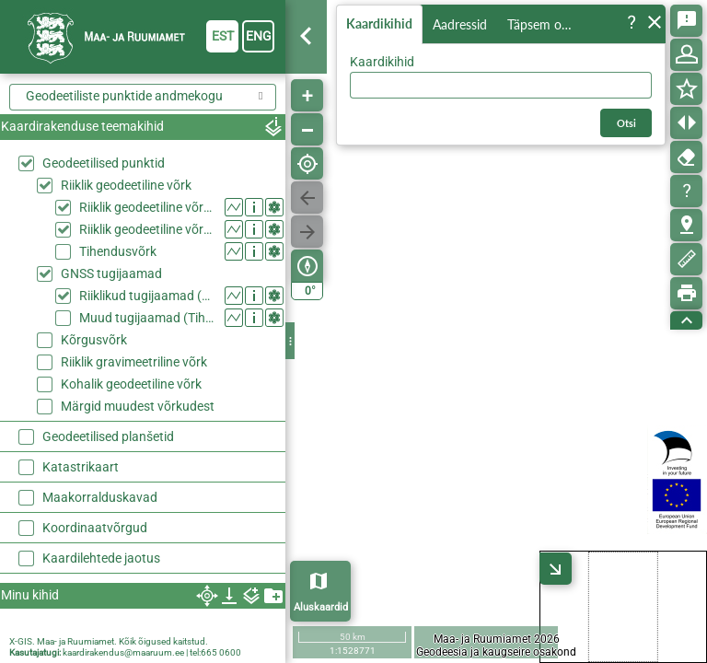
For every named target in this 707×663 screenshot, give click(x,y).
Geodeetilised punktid (103, 163)
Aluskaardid (321, 607)
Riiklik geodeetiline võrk (126, 185)
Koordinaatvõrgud (94, 527)
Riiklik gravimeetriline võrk (134, 362)
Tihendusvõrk (117, 251)
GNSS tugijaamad (111, 273)
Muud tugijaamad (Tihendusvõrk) (147, 317)
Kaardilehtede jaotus (101, 558)
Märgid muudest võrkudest (137, 406)
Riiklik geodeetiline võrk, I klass (147, 207)
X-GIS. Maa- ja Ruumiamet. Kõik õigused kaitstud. (108, 641)
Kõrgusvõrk (94, 339)
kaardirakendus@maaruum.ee (123, 652)
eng (259, 36)
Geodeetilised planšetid (108, 436)
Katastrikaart (80, 466)
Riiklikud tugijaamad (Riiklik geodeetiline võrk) (147, 295)
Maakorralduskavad (99, 497)
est (223, 36)
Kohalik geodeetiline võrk (131, 384)
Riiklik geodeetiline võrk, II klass (147, 229)
